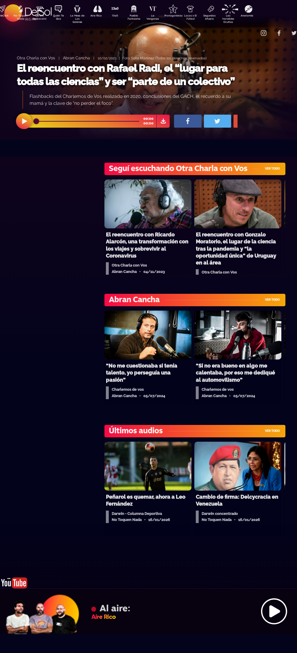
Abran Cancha (76, 57)
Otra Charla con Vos (36, 57)
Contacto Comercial (252, 30)
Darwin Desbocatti (40, 18)
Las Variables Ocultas (243, 18)
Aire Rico (101, 16)
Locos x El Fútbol (203, 18)
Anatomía (263, 16)
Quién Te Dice (60, 18)
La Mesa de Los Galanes (81, 18)
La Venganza (162, 18)
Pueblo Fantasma (141, 18)
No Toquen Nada (20, 18)
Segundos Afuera (223, 18)
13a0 (121, 16)
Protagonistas (182, 16)
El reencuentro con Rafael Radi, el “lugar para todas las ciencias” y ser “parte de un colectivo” (126, 74)
